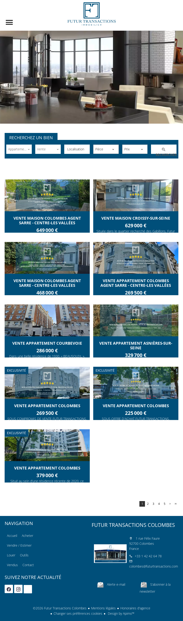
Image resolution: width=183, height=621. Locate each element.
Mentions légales (103, 608)
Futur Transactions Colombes (133, 524)
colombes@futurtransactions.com (153, 566)
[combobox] (19, 149)
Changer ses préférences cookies (78, 613)
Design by (120, 613)
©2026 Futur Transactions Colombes (60, 608)
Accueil (91, 14)
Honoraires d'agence (135, 608)
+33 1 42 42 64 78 (148, 556)
